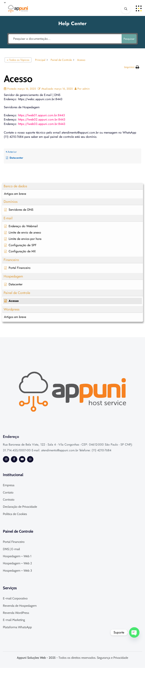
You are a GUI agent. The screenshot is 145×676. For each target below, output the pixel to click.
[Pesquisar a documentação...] (65, 38)
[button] (72, 186)
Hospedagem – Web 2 (17, 563)
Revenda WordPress (16, 613)
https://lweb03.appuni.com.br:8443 (41, 124)
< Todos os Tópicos (18, 60)
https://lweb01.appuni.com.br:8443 (41, 115)
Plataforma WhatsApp (17, 627)
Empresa (8, 485)
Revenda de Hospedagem (20, 605)
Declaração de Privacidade (20, 506)
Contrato (8, 499)
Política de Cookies (15, 514)
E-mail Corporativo (15, 598)
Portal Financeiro (14, 542)
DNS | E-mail (11, 549)
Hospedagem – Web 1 (17, 556)
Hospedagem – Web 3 (17, 570)
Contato (8, 492)
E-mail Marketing (14, 620)
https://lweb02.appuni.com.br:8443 (41, 119)
